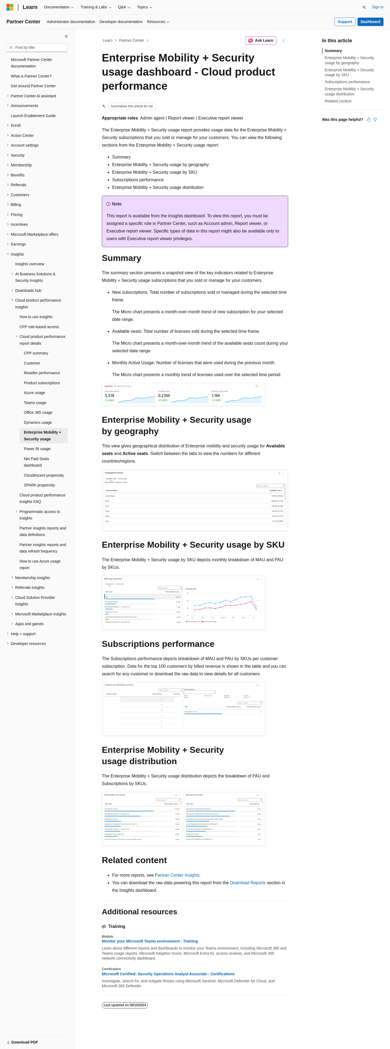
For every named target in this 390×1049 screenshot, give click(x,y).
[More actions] (283, 40)
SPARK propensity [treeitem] (39, 485)
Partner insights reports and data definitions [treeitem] (43, 531)
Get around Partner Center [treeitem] (33, 86)
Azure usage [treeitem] (34, 392)
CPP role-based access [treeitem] (39, 327)
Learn (108, 40)
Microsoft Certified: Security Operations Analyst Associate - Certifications (168, 974)
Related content (338, 101)
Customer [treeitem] (32, 363)
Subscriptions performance (347, 82)
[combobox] (37, 47)
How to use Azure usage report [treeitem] (40, 564)
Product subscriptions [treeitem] (42, 383)
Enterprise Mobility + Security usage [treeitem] (42, 435)
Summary (333, 51)
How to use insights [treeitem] (36, 317)
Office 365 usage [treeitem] (38, 412)
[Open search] (364, 7)
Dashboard (370, 22)
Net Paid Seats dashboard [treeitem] (36, 462)
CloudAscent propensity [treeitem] (44, 475)
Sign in (378, 7)
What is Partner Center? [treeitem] (31, 76)
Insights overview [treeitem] (29, 264)
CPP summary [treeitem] (36, 353)
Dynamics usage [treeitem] (38, 422)
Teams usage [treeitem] (35, 403)
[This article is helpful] (368, 119)
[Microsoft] (10, 7)
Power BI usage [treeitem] (37, 449)
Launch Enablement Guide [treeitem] (33, 116)
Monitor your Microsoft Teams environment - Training (150, 941)
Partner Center (131, 40)
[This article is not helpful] (375, 119)
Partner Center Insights (177, 875)
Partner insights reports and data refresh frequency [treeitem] (43, 548)
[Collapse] (66, 36)
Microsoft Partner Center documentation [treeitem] (31, 63)
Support (345, 22)
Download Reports (248, 882)
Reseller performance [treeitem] (42, 373)
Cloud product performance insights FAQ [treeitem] (43, 498)
